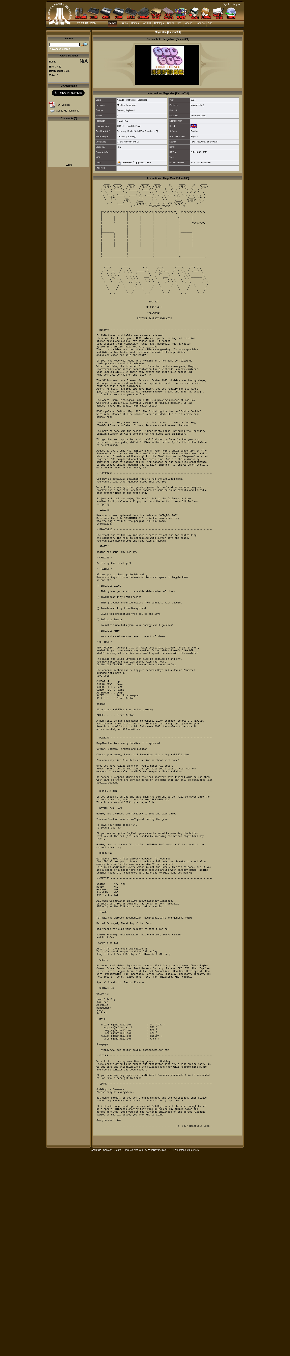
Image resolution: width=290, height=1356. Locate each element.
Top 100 (146, 23)
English (194, 131)
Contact (107, 1353)
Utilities (124, 23)
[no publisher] (197, 105)
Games (112, 23)
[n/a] (119, 147)
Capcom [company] (126, 136)
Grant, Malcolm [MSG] (128, 141)
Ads (210, 23)
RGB (125, 121)
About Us (96, 1353)
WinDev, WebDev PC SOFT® (155, 1353)
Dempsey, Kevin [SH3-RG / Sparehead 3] (137, 131)
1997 (193, 100)
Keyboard (130, 110)
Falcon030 (196, 152)
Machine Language (126, 105)
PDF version (63, 104)
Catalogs (159, 23)
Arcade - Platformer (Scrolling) (132, 100)
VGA (119, 121)
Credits (117, 1353)
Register (236, 4)
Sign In (226, 4)
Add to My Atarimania (67, 110)
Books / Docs (174, 23)
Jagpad (120, 110)
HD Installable (203, 162)
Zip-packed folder (142, 162)
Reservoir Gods (198, 115)
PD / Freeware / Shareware (204, 141)
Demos (135, 23)
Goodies (200, 23)
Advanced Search (60, 49)
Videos (188, 23)
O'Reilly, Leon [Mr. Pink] (128, 126)
